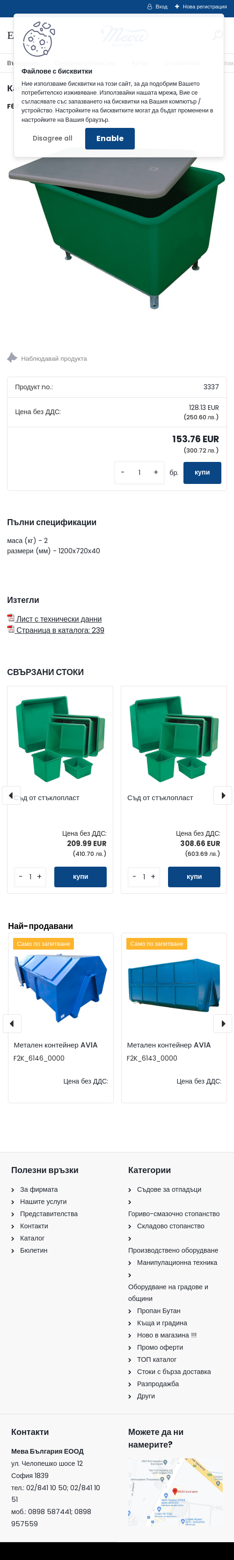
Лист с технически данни (54, 619)
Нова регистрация (205, 6)
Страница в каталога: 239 (55, 630)
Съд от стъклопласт (47, 797)
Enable (110, 138)
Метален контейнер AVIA (55, 1045)
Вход (162, 6)
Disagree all (53, 138)
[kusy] (139, 473)
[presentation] (11, 795)
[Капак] (117, 229)
